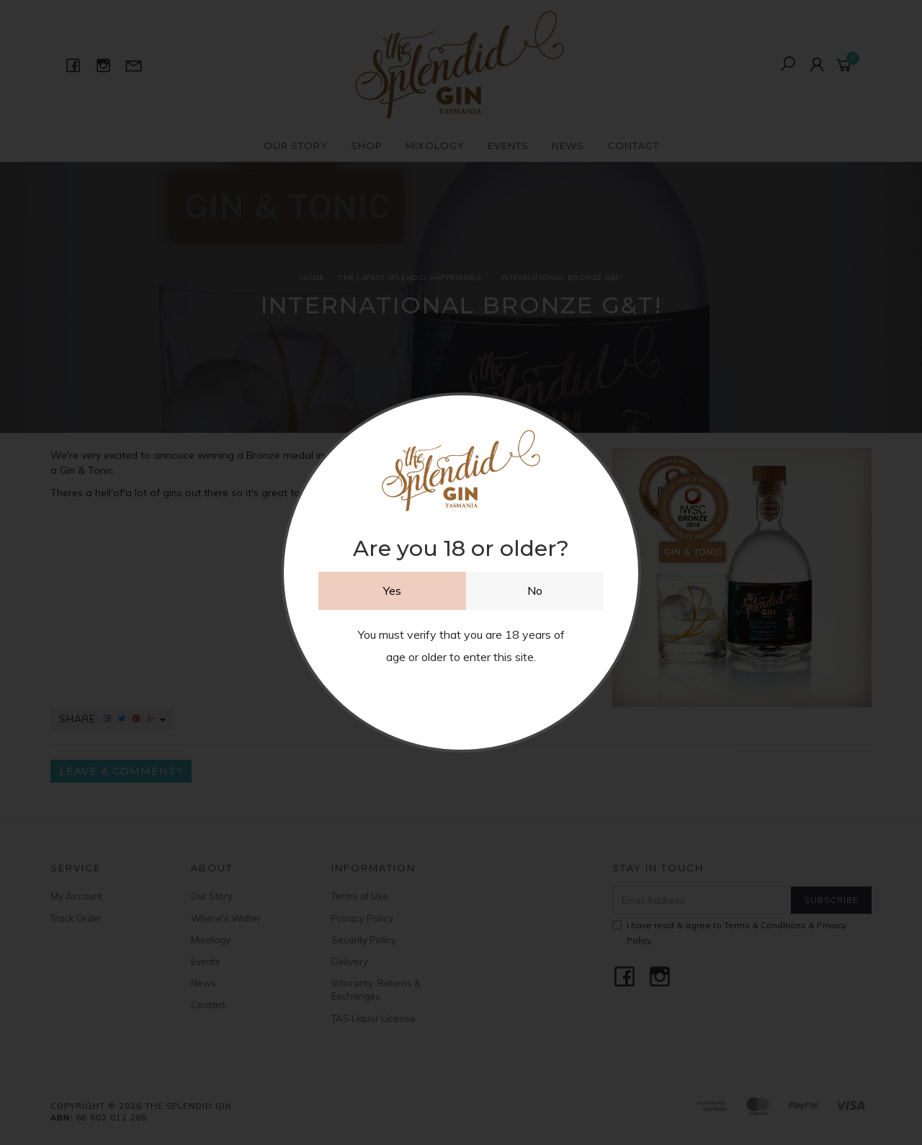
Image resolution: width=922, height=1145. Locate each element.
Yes (392, 590)
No (534, 590)
